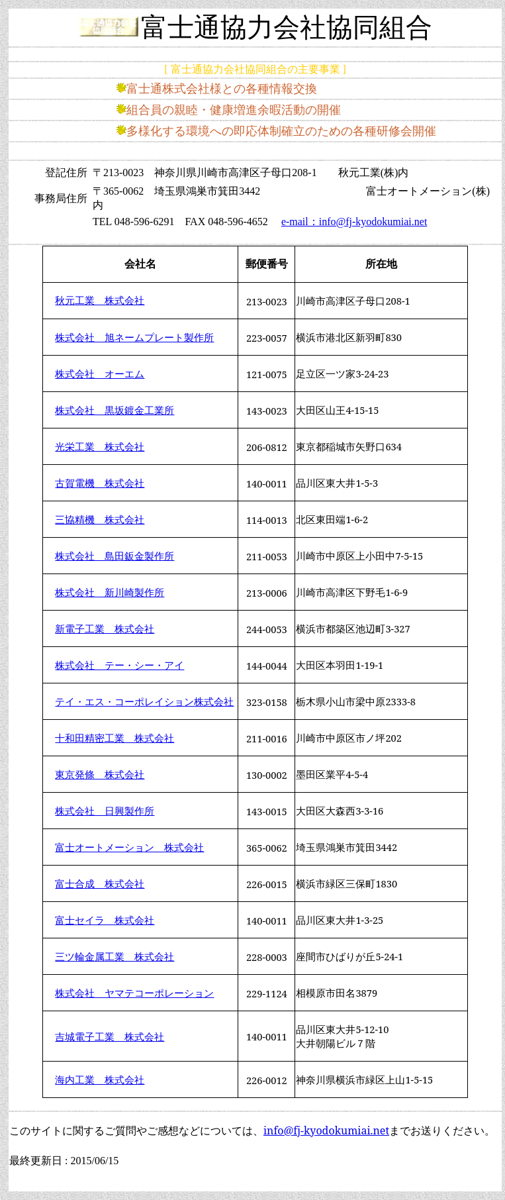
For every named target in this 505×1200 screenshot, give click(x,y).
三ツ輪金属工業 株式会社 (114, 956)
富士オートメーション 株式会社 (129, 847)
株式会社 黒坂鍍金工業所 (114, 410)
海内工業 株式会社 (99, 1079)
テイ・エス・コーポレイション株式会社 (144, 701)
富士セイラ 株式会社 (104, 919)
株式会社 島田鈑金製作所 (114, 555)
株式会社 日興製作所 (104, 810)
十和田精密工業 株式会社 (114, 737)
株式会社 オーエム (99, 373)
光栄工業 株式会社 (99, 446)
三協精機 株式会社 (99, 519)
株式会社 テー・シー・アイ (119, 665)
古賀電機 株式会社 (99, 482)
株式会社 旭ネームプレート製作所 (134, 337)
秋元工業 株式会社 (99, 300)
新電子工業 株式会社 (104, 628)
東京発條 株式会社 (99, 774)
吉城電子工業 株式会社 (109, 1036)
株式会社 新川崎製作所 (109, 592)
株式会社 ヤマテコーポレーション (134, 992)
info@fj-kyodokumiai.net (326, 1130)
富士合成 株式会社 (99, 883)
